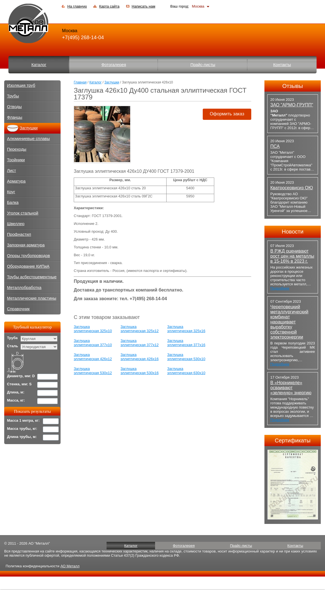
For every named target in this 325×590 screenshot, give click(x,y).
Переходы (16, 149)
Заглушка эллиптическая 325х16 (186, 329)
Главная (80, 82)
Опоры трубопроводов (28, 255)
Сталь (12, 346)
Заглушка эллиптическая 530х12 (93, 371)
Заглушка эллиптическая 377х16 (186, 343)
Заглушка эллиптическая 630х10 (186, 371)
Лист (11, 170)
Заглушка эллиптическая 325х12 (140, 329)
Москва (198, 6)
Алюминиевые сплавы (28, 138)
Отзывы (292, 86)
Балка (13, 202)
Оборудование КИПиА (28, 266)
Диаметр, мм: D (21, 376)
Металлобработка (24, 287)
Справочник (18, 309)
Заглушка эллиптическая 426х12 (93, 357)
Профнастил (19, 234)
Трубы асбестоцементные (32, 277)
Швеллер (15, 223)
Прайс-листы (202, 64)
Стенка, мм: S (19, 384)
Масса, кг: (16, 400)
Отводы (14, 106)
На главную (77, 6)
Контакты (282, 64)
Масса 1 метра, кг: (23, 420)
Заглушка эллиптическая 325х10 (93, 329)
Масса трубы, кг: (22, 428)
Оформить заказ (227, 113)
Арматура (16, 181)
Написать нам (143, 6)
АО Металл (69, 566)
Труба (12, 338)
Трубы (13, 96)
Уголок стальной (22, 213)
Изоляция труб (21, 85)
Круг (11, 192)
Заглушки (111, 82)
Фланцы (14, 117)
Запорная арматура (26, 245)
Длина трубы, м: (22, 437)
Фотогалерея (114, 64)
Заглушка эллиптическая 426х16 (140, 357)
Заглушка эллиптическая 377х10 (93, 343)
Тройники (16, 160)
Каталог (38, 64)
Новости (292, 231)
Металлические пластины (31, 298)
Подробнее (279, 288)
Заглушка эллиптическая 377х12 (140, 343)
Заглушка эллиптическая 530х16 (140, 371)
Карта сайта (109, 6)
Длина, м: (15, 392)
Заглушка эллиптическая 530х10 (186, 357)
